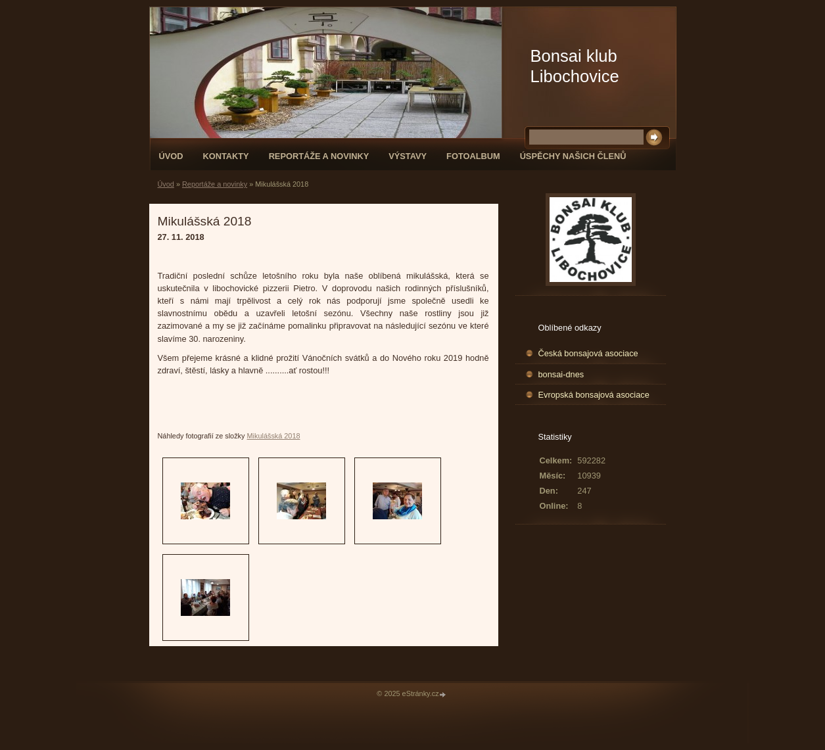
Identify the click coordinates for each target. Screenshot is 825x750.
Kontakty (225, 156)
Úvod (171, 156)
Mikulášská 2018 (273, 436)
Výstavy (408, 156)
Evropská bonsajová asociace (593, 395)
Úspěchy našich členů (573, 156)
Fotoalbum (473, 156)
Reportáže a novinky (319, 156)
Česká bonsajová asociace (588, 353)
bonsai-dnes (561, 374)
